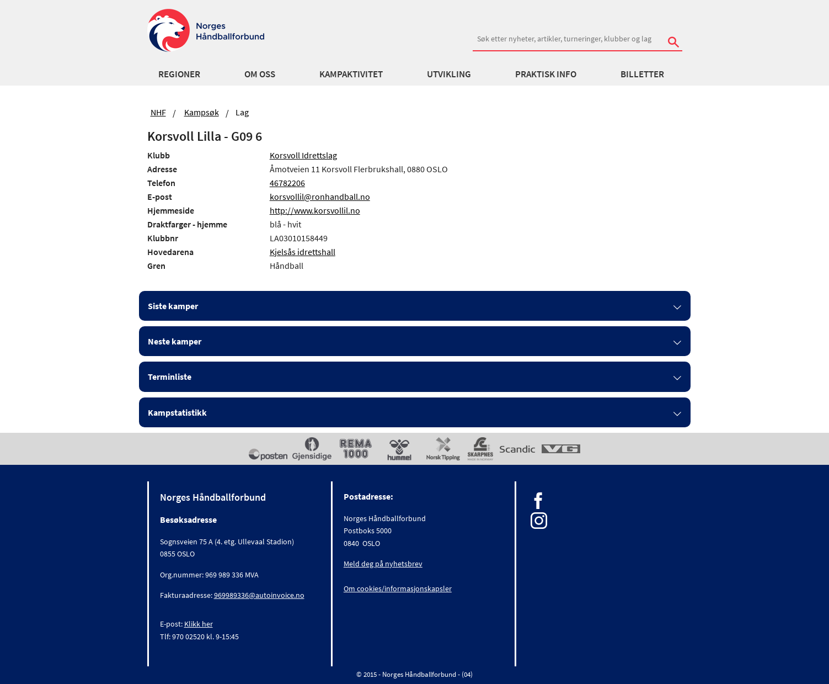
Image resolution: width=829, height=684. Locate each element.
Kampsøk (201, 112)
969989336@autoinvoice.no (259, 595)
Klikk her (198, 624)
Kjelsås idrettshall (302, 251)
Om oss (259, 74)
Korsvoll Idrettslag (303, 155)
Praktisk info (545, 74)
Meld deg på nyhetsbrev (383, 564)
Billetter (642, 74)
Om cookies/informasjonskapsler (398, 588)
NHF (158, 112)
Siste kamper (173, 305)
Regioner (179, 74)
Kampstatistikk (177, 412)
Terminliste (169, 376)
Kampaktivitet (351, 74)
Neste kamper (174, 341)
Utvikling (449, 74)
